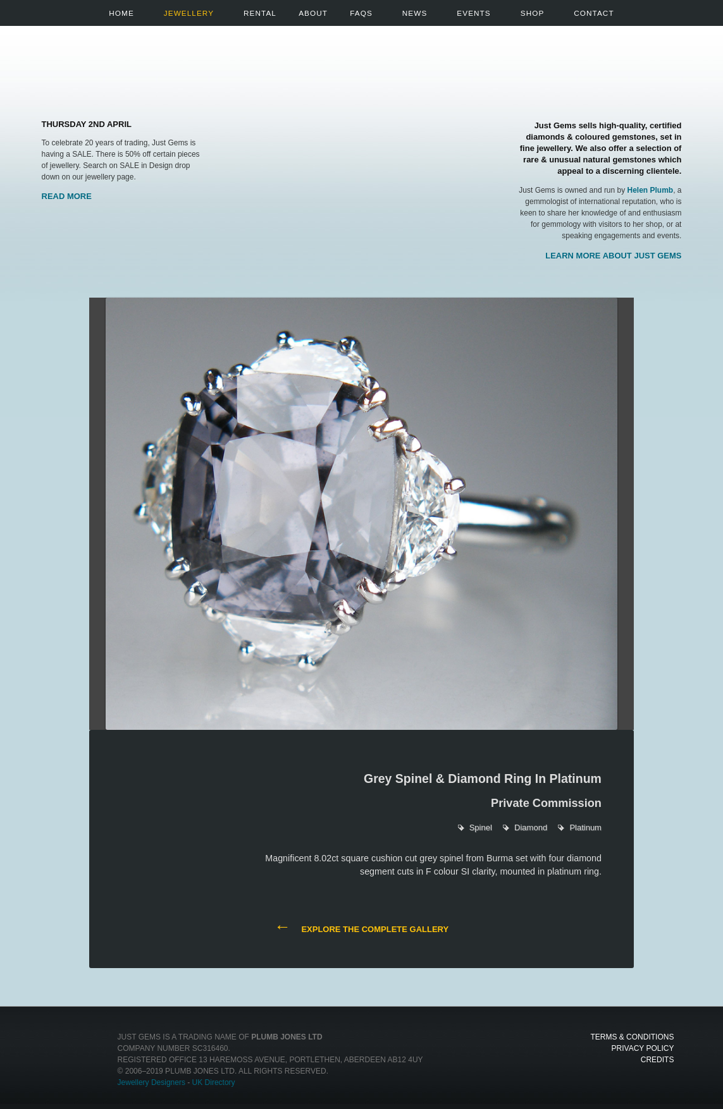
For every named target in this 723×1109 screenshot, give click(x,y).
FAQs (361, 13)
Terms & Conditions (632, 1037)
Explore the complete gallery (361, 928)
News (414, 13)
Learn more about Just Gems (613, 255)
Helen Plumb (650, 190)
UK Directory (213, 1082)
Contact (594, 13)
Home (121, 13)
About (313, 13)
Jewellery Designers (151, 1082)
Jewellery (189, 13)
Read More (67, 196)
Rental (260, 13)
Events (473, 13)
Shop (533, 13)
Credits (657, 1059)
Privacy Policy (643, 1048)
